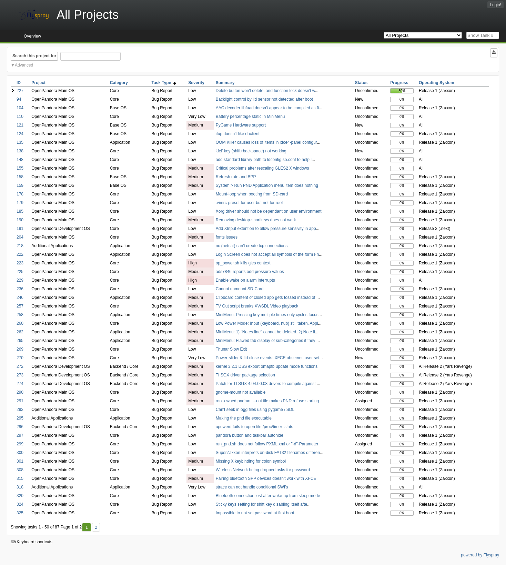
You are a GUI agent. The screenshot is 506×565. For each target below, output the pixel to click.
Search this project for (34, 55)
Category (119, 82)
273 (20, 375)
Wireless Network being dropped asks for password (263, 469)
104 (20, 107)
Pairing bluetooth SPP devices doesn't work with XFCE (266, 478)
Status (361, 82)
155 (20, 168)
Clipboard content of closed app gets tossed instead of (266, 297)
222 (20, 254)
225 (20, 271)
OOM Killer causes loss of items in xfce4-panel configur (266, 142)
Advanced (24, 65)
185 (20, 211)
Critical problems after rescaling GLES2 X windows (262, 168)
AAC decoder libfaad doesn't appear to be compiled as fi (267, 107)
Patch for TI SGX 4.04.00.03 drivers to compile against (266, 383)
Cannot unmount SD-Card (240, 288)
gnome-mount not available (241, 392)
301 (20, 461)
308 (20, 469)
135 (20, 142)
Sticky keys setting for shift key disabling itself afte (261, 504)
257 (20, 306)
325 (20, 513)
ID (19, 82)
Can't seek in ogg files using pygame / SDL (255, 409)
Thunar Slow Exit (231, 349)
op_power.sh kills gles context (243, 263)
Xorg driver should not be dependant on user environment (269, 211)
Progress (399, 82)
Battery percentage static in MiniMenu (250, 116)
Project (38, 82)
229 (20, 280)
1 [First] (86, 527)
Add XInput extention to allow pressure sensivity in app (266, 228)
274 (20, 383)
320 (20, 495)
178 (20, 194)
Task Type (163, 82)
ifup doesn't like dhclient (238, 133)
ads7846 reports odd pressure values (250, 271)
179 (20, 202)
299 (20, 444)
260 (20, 323)
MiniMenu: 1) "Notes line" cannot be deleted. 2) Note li (265, 332)
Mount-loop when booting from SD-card (252, 194)
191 (20, 228)
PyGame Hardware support (241, 125)
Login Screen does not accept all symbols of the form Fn (267, 254)
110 (20, 116)
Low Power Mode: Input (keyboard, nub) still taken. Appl (267, 323)
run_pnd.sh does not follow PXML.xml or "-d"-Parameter (267, 444)
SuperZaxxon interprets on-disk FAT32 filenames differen (268, 452)
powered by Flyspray (480, 555)
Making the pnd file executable (244, 418)
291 (20, 400)
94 (19, 99)
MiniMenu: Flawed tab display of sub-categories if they (266, 340)
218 (20, 245)
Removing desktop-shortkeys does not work (256, 220)
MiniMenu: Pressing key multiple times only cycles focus (267, 314)
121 (20, 125)
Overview (32, 36)
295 (20, 418)
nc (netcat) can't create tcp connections (251, 245)
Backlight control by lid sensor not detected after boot (264, 99)
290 (20, 392)
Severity (196, 82)
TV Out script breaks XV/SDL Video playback (257, 306)
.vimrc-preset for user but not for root (249, 202)
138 (20, 151)
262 (20, 332)
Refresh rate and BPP (236, 176)
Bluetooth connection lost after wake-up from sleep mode (268, 495)
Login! (495, 4)
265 (20, 340)
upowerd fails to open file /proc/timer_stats (254, 426)
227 (20, 90)
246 (20, 297)
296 (20, 426)
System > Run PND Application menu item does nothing (267, 185)
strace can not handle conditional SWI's (252, 487)
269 (20, 349)
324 (20, 504)
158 (20, 176)
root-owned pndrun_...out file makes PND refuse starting (267, 400)
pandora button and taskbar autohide (249, 435)
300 (20, 452)
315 (20, 478)
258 (20, 314)
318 (20, 487)
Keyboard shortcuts (31, 541)
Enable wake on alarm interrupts (245, 280)
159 (20, 185)
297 (20, 435)
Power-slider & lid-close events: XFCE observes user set (268, 357)
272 (20, 366)
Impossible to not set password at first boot (255, 513)
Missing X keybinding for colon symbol (251, 461)
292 (20, 409)
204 (20, 237)
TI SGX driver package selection (245, 375)
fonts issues (226, 237)
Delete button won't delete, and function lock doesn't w (265, 90)
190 (20, 220)
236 (20, 288)
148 (20, 159)
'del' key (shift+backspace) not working (251, 151)
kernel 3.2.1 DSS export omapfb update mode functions (267, 366)
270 (20, 357)
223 (20, 263)
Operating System (436, 82)
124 (20, 133)
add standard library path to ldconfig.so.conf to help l (264, 159)
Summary (225, 82)
